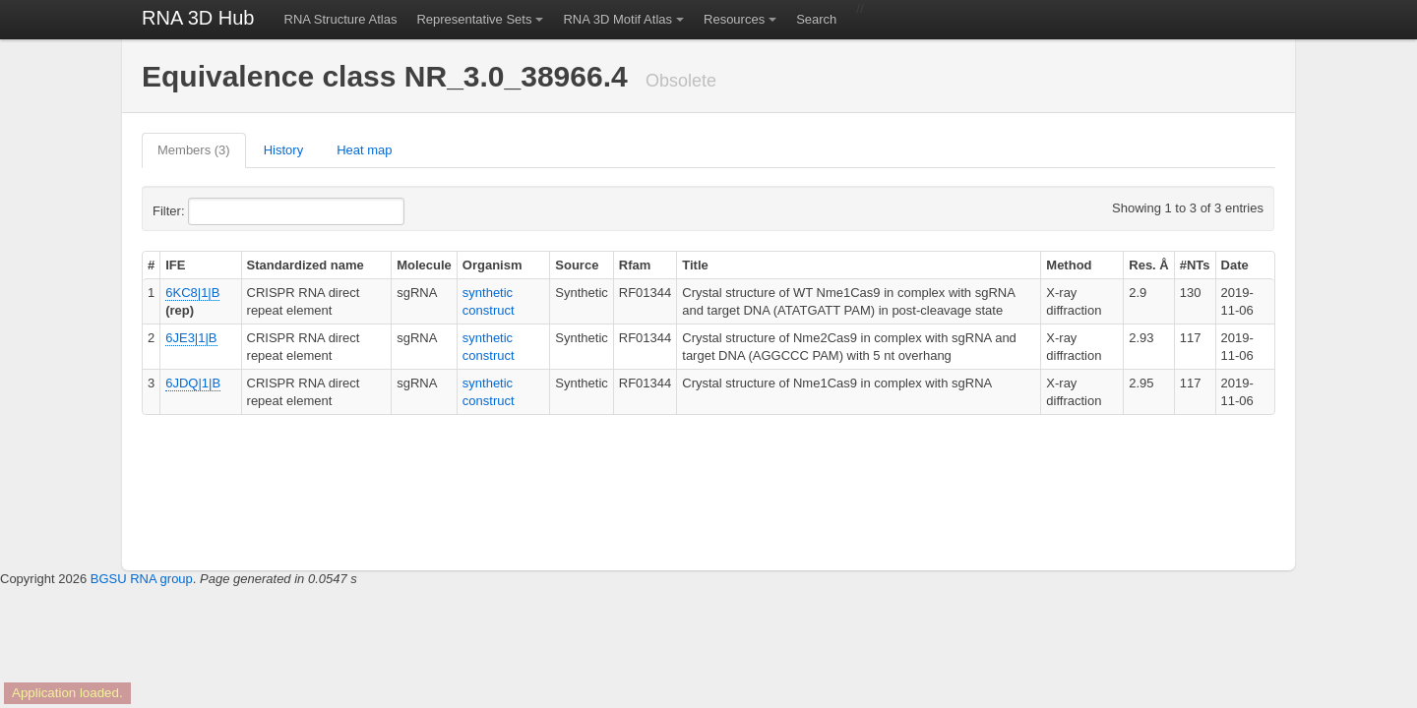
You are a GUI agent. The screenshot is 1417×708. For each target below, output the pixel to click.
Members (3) (193, 150)
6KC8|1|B (192, 292)
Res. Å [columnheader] (1148, 265)
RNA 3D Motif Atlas (617, 19)
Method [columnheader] (1068, 265)
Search (816, 19)
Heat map (364, 150)
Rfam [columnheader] (635, 265)
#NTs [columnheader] (1195, 265)
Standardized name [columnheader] (305, 265)
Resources (734, 19)
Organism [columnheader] (492, 265)
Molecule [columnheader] (424, 265)
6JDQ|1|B (192, 383)
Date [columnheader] (1235, 265)
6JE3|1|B (190, 337)
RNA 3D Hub (198, 18)
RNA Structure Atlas (341, 19)
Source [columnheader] (576, 265)
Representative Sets (473, 19)
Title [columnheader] (695, 265)
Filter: (216, 211)
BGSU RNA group (142, 578)
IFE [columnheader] (175, 265)
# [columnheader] (151, 265)
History (283, 150)
